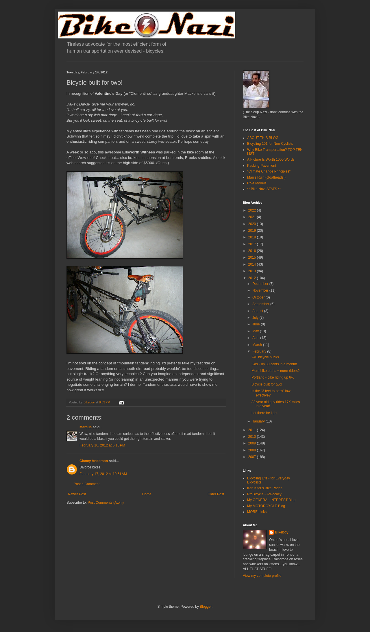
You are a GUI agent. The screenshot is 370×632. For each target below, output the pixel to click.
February (259, 351)
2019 (252, 231)
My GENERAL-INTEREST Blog (271, 500)
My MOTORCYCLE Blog (266, 506)
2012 (252, 278)
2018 (252, 237)
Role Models (257, 183)
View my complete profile (262, 576)
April (256, 338)
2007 (252, 457)
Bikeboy (281, 532)
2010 (252, 437)
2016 (252, 251)
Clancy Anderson (93, 461)
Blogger (206, 607)
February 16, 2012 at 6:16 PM (102, 445)
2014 (252, 264)
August (258, 311)
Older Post (216, 494)
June (256, 324)
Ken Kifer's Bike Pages (264, 488)
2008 (252, 450)
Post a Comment (86, 484)
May (256, 331)
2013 (252, 271)
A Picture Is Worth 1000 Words (271, 159)
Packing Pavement (261, 166)
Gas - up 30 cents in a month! (274, 364)
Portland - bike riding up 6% (272, 377)
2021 (252, 217)
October (259, 297)
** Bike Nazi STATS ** (264, 189)
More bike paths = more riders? (275, 371)
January (259, 421)
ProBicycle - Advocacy (264, 494)
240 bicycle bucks (265, 357)
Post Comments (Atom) (106, 503)
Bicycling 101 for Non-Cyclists (270, 144)
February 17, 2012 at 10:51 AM (103, 474)
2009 (252, 443)
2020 (252, 224)
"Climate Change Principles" (269, 171)
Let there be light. (264, 413)
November (260, 290)
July (256, 318)
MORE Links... (258, 512)
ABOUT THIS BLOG (262, 138)
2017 (252, 244)
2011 (252, 430)
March (257, 345)
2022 (252, 210)
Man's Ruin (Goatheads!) (266, 177)
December (260, 284)
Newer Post (77, 494)
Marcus (85, 427)
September (261, 304)
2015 (252, 257)
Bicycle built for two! (266, 384)
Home (146, 494)
